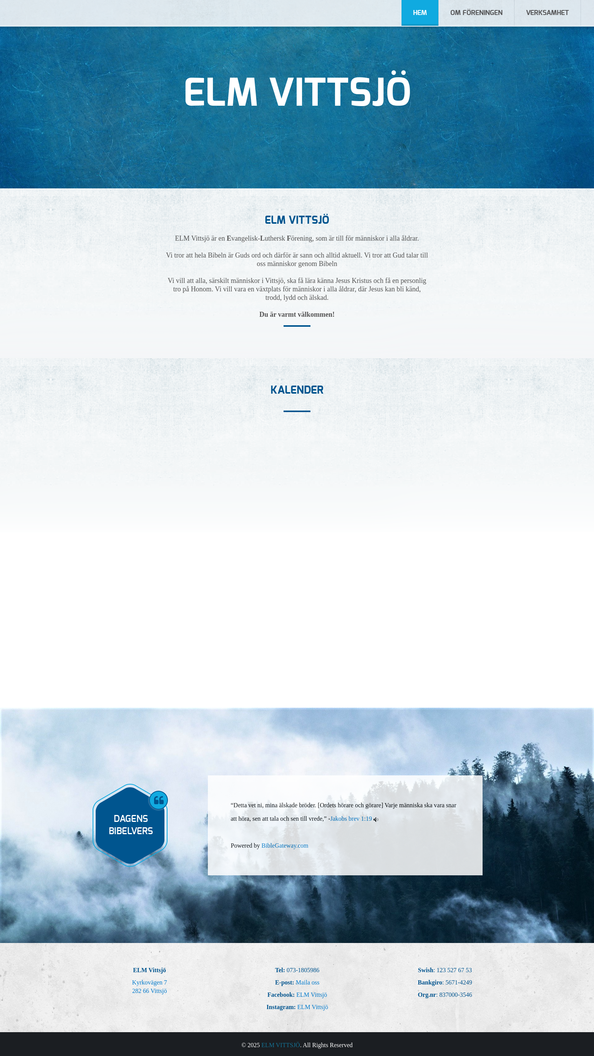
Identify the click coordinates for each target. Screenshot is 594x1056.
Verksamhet (547, 13)
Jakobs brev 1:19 (351, 818)
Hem (420, 13)
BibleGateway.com (284, 845)
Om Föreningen (476, 13)
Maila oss (308, 982)
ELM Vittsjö (311, 994)
